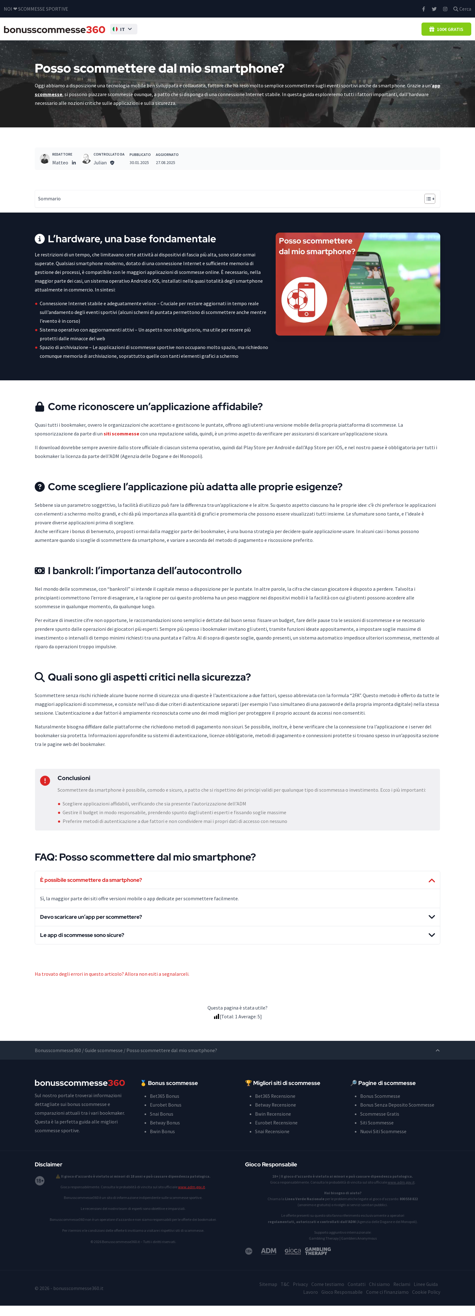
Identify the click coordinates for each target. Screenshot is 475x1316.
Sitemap (265, 1295)
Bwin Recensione (273, 1124)
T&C (282, 1295)
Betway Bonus (165, 1133)
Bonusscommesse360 (58, 1061)
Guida (325, 33)
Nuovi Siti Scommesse (383, 1142)
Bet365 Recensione (275, 1106)
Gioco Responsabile (341, 1302)
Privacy (297, 1295)
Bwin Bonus (162, 1142)
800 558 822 (409, 1209)
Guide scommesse (104, 1061)
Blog (411, 33)
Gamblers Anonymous (359, 1248)
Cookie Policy (425, 1302)
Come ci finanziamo (386, 1302)
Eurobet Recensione (276, 1133)
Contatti (355, 1295)
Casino (387, 33)
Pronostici (356, 33)
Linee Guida (425, 1295)
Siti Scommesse (288, 33)
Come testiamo (325, 1295)
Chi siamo (378, 1295)
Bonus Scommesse (151, 33)
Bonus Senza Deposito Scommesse (215, 33)
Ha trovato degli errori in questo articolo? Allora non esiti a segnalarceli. (112, 984)
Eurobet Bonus (166, 1115)
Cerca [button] (462, 9)
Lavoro (309, 1302)
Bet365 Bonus (165, 1106)
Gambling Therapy (324, 1248)
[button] (120, 33)
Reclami (401, 1295)
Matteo (60, 171)
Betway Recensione (276, 1115)
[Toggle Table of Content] (427, 208)
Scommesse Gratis (380, 1124)
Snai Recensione (272, 1142)
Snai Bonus (161, 1124)
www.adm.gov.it (191, 1197)
